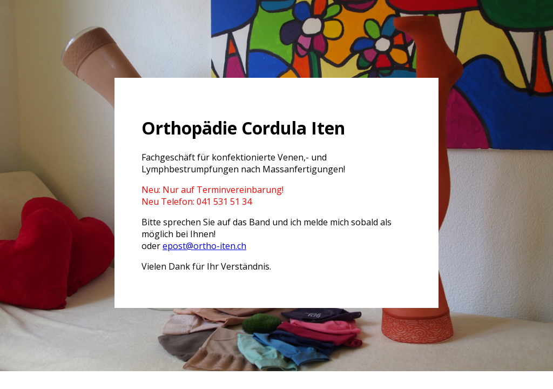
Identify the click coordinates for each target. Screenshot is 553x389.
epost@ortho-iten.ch (204, 246)
